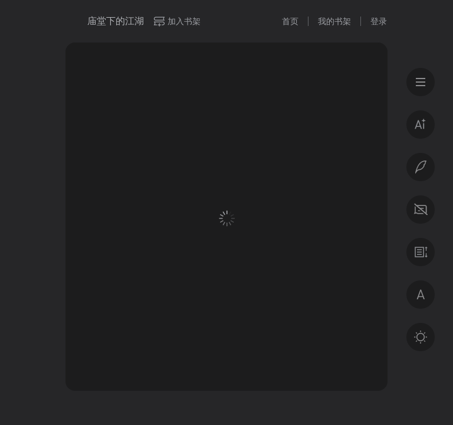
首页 (290, 21)
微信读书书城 (72, 21)
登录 (378, 21)
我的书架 (334, 21)
